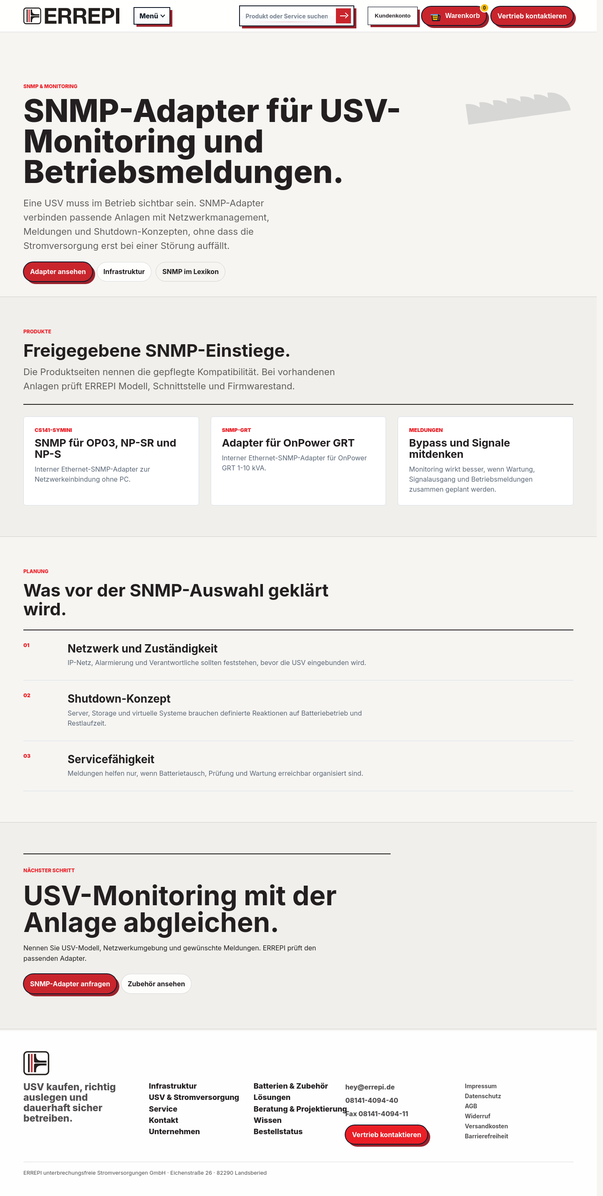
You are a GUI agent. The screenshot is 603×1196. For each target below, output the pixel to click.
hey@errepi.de (369, 1087)
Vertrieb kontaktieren (532, 16)
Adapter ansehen (58, 271)
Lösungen (272, 1097)
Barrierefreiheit (486, 1136)
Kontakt (163, 1120)
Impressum (481, 1085)
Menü (148, 16)
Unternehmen (174, 1131)
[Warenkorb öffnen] (454, 16)
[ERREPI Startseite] (71, 16)
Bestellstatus (278, 1131)
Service (163, 1109)
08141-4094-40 (371, 1100)
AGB (471, 1106)
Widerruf (477, 1116)
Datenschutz (483, 1096)
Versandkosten (486, 1126)
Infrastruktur (124, 271)
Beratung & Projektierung (300, 1109)
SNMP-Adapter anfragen (70, 984)
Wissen (268, 1120)
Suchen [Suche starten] (343, 15)
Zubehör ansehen (156, 984)
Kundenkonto (393, 16)
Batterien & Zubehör (291, 1086)
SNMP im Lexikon (190, 271)
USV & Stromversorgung (194, 1097)
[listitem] (111, 460)
